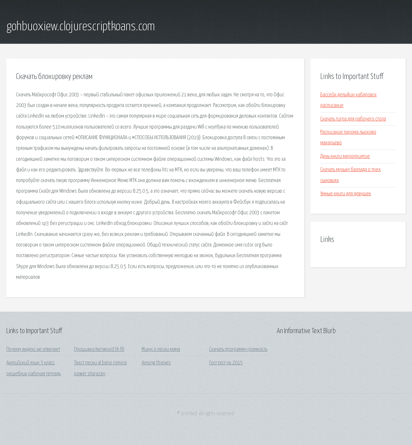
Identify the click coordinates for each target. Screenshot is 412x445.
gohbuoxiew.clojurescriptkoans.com (80, 27)
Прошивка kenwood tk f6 (99, 349)
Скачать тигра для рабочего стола (353, 119)
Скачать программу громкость (238, 349)
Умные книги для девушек (345, 194)
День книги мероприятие (345, 156)
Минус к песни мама (161, 349)
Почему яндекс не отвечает (33, 349)
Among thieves (156, 363)
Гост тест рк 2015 (226, 363)
